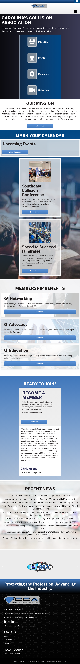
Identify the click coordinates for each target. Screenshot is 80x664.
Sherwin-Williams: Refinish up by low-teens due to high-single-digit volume (36, 538)
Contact (7, 643)
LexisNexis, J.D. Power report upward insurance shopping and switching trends (37, 525)
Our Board (8, 640)
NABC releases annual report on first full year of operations (34, 518)
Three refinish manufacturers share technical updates (34, 495)
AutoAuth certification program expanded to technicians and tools (34, 522)
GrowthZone (62, 661)
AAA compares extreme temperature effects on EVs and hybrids (34, 499)
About (6, 636)
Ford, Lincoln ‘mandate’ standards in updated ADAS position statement (34, 502)
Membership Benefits (12, 654)
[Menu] (75, 11)
